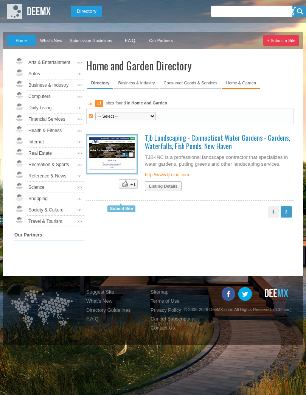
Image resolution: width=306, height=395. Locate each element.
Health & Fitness (45, 130)
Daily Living (39, 107)
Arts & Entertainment (49, 62)
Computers (39, 96)
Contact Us (163, 328)
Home (21, 40)
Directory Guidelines (108, 310)
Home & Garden (241, 83)
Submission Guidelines (91, 40)
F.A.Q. (131, 40)
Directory (86, 11)
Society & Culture (46, 210)
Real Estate (40, 153)
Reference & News (47, 176)
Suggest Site (100, 292)
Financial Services (46, 119)
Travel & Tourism (45, 221)
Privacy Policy (166, 310)
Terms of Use (165, 301)
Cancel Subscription (172, 319)
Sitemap (160, 292)
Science (36, 187)
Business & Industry (48, 85)
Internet (36, 142)
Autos (34, 73)
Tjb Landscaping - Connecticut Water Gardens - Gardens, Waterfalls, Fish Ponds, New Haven (217, 142)
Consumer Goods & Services (190, 83)
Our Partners (161, 40)
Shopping (38, 198)
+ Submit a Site (281, 40)
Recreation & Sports (48, 164)
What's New (51, 40)
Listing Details (163, 186)
